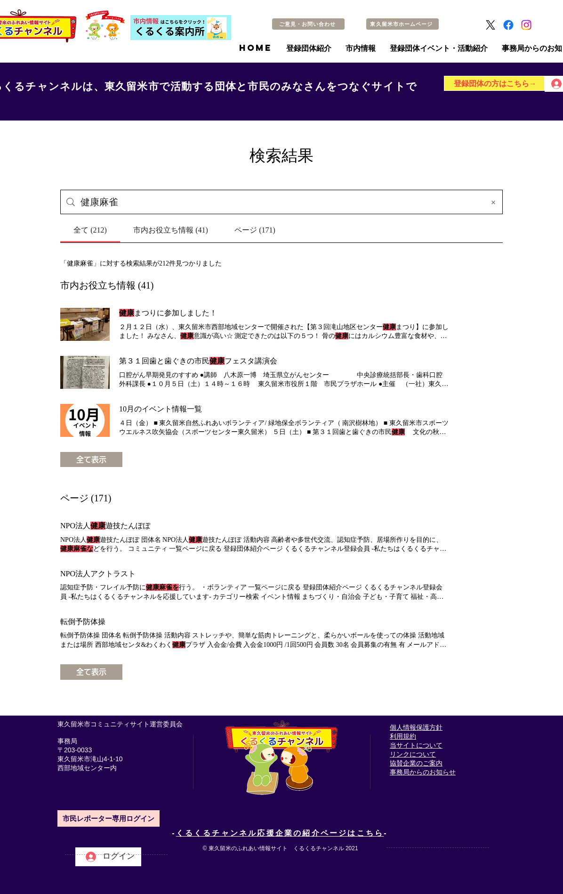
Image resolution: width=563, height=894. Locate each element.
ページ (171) (85, 498)
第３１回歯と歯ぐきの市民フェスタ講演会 (198, 361)
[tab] (90, 230)
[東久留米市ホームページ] (402, 24)
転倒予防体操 (82, 622)
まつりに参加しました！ (168, 313)
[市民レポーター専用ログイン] (108, 818)
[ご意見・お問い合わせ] (308, 24)
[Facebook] (508, 25)
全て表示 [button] (91, 459)
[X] (490, 25)
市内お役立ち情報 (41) (106, 285)
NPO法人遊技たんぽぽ (105, 526)
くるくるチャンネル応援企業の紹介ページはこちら (280, 833)
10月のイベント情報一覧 (160, 409)
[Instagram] (526, 25)
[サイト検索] (279, 202)
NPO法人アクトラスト (98, 574)
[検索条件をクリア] (493, 202)
